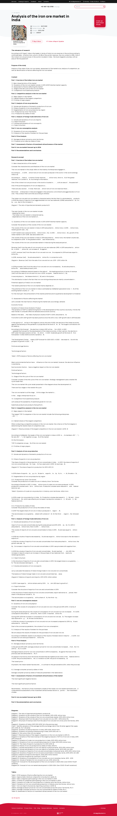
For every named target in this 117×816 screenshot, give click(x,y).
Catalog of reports (23, 1)
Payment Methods (46, 808)
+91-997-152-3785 (50, 7)
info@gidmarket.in (99, 813)
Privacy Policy (28, 808)
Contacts (46, 1)
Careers (55, 808)
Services (13, 1)
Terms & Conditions (17, 808)
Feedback (33, 1)
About (39, 1)
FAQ (35, 808)
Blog (38, 808)
